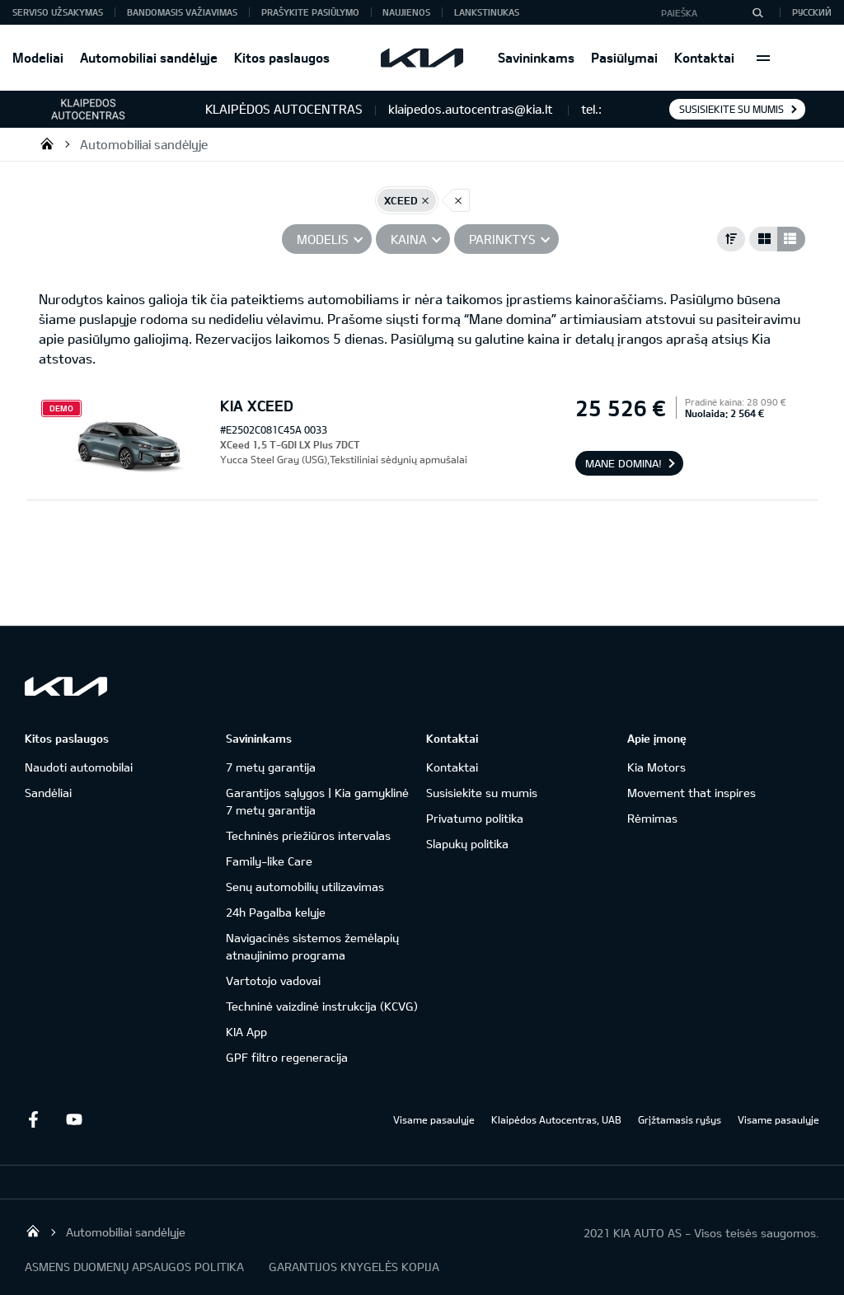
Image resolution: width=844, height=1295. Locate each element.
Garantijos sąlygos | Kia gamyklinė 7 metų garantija (317, 801)
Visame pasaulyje (434, 1119)
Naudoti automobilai (79, 767)
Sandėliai (48, 793)
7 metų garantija (271, 767)
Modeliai (37, 57)
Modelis (323, 239)
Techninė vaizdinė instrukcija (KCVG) (322, 1006)
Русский (812, 12)
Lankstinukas (486, 12)
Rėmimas (652, 818)
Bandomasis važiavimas (182, 12)
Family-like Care (269, 861)
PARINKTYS (502, 239)
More (763, 58)
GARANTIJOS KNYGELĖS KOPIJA (354, 1267)
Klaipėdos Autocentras (47, 143)
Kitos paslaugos (282, 57)
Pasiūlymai (624, 57)
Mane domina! (623, 463)
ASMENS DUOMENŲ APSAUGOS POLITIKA (134, 1267)
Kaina (409, 239)
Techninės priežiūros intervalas (308, 835)
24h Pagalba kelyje (276, 912)
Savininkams (536, 57)
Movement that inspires (691, 793)
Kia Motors (656, 767)
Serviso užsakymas (57, 12)
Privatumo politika (474, 818)
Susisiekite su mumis (731, 109)
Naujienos (406, 12)
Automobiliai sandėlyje (149, 57)
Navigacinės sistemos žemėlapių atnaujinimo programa (312, 946)
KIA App (246, 1032)
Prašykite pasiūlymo (310, 12)
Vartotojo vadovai (273, 981)
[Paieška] (757, 12)
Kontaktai (704, 57)
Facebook (33, 1119)
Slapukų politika (467, 844)
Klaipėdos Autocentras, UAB (556, 1119)
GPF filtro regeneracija (287, 1057)
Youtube (74, 1119)
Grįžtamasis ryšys (679, 1119)
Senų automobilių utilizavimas (305, 887)
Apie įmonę (657, 738)
